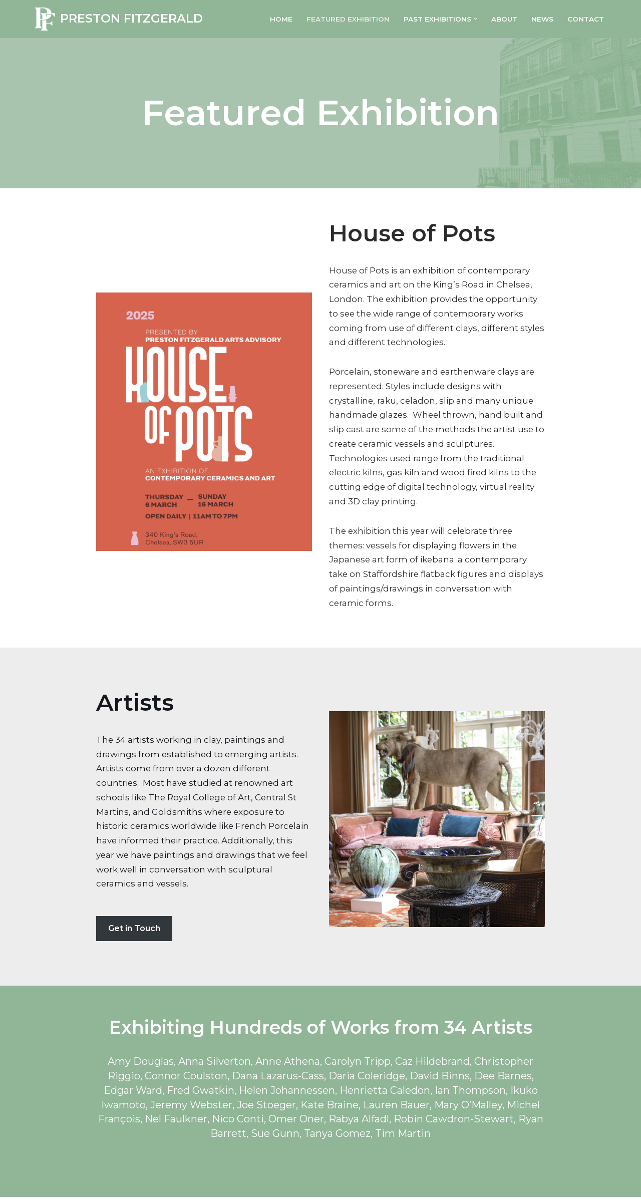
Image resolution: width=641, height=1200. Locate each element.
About (504, 19)
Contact (585, 19)
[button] (475, 19)
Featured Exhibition (347, 19)
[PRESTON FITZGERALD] (119, 19)
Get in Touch (134, 930)
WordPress (142, 1186)
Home (280, 19)
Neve (46, 1186)
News (542, 19)
